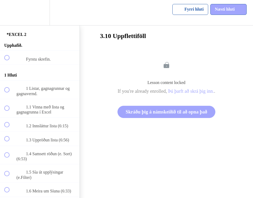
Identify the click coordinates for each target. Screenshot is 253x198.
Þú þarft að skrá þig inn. (191, 91)
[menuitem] (40, 12)
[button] (10, 12)
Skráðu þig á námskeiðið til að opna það (166, 112)
